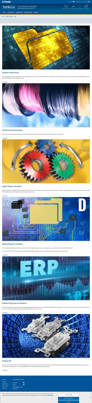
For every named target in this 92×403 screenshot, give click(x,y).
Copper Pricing (73, 8)
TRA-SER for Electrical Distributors (12, 130)
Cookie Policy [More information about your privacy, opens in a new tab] (50, 396)
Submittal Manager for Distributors (12, 244)
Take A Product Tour (65, 8)
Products (4, 379)
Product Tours (5, 384)
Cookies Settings (68, 395)
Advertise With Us (79, 8)
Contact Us (70, 1)
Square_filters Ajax (9, 16)
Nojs (15, 16)
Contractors (10, 12)
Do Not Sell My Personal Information (17, 387)
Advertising (4, 388)
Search (77, 1)
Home (4, 12)
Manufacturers (28, 12)
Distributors (19, 12)
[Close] (89, 397)
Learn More (5, 82)
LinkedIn (14, 385)
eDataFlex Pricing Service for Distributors (14, 303)
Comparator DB (6, 361)
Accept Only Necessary (68, 399)
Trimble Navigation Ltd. (6, 2)
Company (36, 12)
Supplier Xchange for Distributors (12, 186)
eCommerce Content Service (10, 72)
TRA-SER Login (85, 1)
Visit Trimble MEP (86, 8)
